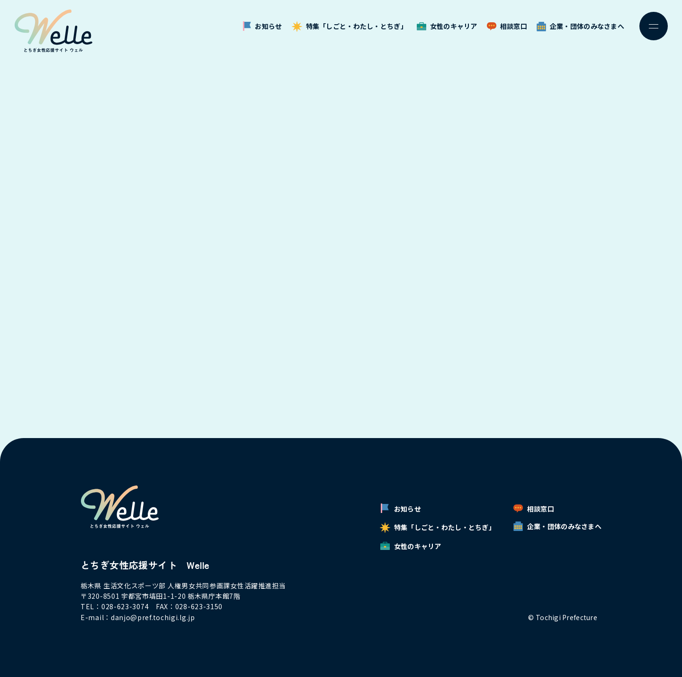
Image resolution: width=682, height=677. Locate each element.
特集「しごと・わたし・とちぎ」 (349, 26)
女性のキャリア (447, 26)
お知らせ (262, 26)
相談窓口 (507, 26)
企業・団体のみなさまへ (580, 26)
